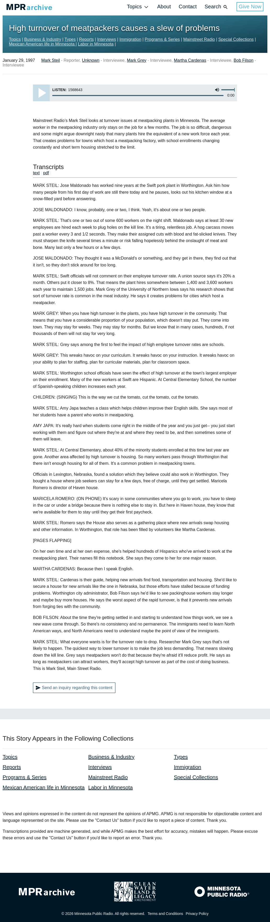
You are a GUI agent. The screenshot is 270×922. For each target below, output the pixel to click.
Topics (138, 7)
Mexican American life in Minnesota (42, 44)
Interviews (106, 39)
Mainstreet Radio (199, 39)
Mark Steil (50, 60)
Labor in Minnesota (96, 44)
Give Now (250, 6)
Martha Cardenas (190, 60)
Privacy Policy (197, 914)
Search (217, 7)
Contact (188, 6)
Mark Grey (137, 60)
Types (70, 39)
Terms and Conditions (165, 914)
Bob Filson (244, 60)
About (164, 6)
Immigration (130, 39)
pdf (46, 173)
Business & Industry (42, 39)
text (36, 173)
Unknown (90, 60)
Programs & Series (162, 39)
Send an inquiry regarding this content (74, 687)
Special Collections (236, 39)
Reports (86, 39)
